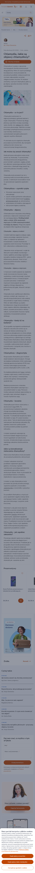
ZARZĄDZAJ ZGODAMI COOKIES (17, 868)
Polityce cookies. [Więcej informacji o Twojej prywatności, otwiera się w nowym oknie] (24, 850)
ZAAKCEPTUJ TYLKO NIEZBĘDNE (17, 862)
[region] (17, 850)
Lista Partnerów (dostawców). (9, 851)
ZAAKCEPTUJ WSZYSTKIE (17, 856)
